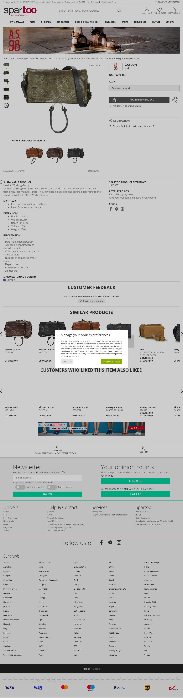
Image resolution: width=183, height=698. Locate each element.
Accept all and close (111, 362)
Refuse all (67, 362)
